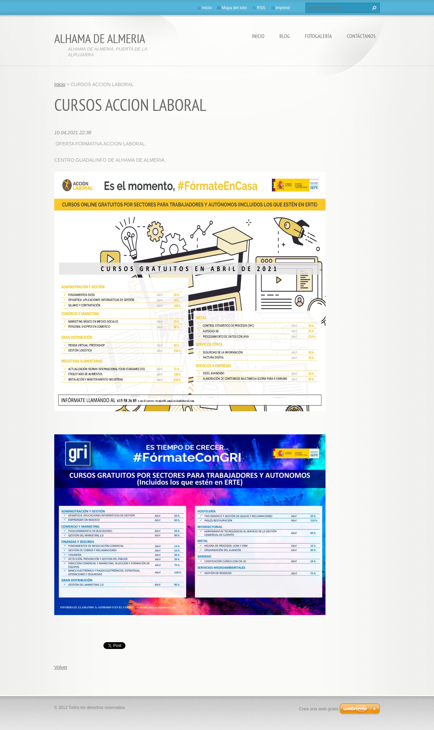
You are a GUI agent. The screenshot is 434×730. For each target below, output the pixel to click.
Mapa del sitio (234, 7)
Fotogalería (318, 36)
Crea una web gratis (318, 708)
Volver (60, 667)
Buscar (373, 8)
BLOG (284, 36)
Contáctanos (361, 36)
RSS (261, 7)
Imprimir (283, 7)
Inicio (258, 36)
